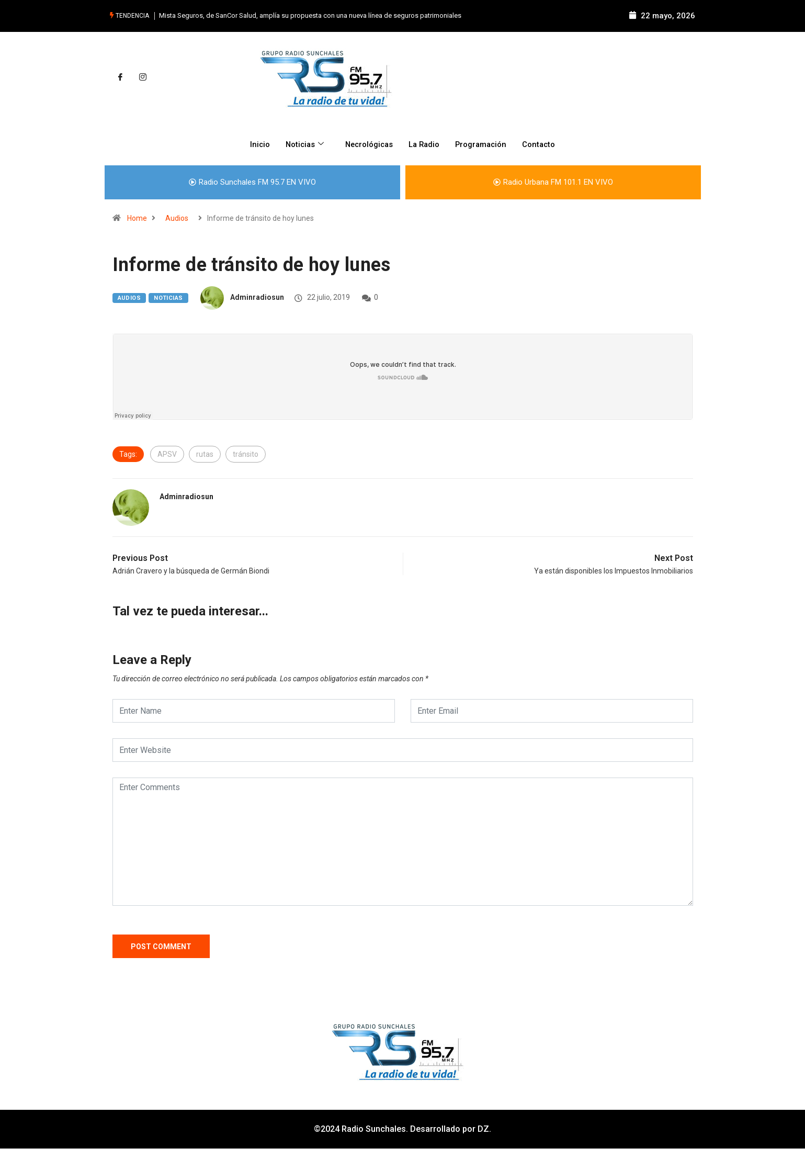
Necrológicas (368, 144)
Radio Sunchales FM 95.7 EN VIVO (252, 181)
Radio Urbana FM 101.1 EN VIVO (553, 181)
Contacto (543, 144)
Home (137, 217)
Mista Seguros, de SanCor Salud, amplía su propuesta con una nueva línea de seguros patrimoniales (310, 15)
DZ (483, 1129)
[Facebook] (120, 77)
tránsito (245, 453)
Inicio (255, 144)
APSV (167, 453)
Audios (176, 217)
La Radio (425, 144)
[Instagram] (143, 77)
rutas (204, 453)
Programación (483, 144)
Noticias (302, 144)
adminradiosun (257, 297)
